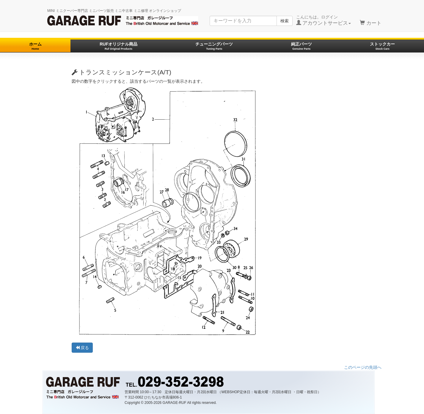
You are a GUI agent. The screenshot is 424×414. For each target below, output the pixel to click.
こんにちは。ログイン (323, 20)
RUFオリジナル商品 (118, 46)
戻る (82, 347)
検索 (284, 20)
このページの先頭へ (362, 367)
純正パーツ (301, 46)
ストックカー (382, 46)
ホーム (35, 46)
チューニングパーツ (214, 46)
